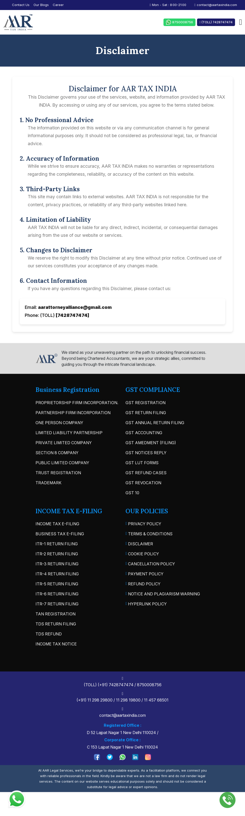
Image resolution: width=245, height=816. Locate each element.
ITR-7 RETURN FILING (57, 618)
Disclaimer (139, 558)
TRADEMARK (49, 497)
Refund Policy (143, 598)
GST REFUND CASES (146, 487)
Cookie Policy (142, 568)
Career (58, 5)
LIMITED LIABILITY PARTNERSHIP (69, 447)
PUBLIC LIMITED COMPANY (62, 477)
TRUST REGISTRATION (58, 487)
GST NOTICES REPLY (146, 467)
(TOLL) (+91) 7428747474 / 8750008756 (125, 696)
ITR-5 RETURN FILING (57, 598)
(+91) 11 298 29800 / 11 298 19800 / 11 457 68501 (125, 711)
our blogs (41, 5)
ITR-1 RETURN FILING (57, 558)
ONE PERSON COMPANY (59, 437)
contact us (21, 5)
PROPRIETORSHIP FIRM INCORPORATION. (77, 417)
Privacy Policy (143, 538)
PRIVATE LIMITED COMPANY (64, 457)
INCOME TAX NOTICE (56, 658)
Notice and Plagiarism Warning (163, 608)
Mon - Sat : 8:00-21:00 (168, 5)
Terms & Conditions (149, 548)
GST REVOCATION (143, 497)
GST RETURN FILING (146, 427)
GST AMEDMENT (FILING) (151, 457)
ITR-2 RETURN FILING (57, 568)
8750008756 (179, 22)
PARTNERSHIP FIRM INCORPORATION (73, 427)
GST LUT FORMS (142, 477)
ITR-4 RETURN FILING (57, 588)
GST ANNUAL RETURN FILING (155, 437)
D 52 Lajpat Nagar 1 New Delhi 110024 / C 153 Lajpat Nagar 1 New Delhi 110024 (125, 750)
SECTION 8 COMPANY (57, 467)
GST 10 (132, 507)
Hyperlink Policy (146, 619)
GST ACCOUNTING (144, 447)
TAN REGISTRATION (56, 628)
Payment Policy (145, 588)
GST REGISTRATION (146, 417)
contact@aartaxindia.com (215, 5)
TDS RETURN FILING (56, 638)
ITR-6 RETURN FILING (57, 608)
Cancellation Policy (150, 578)
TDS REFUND (49, 648)
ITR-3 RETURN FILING (57, 578)
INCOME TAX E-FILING (57, 538)
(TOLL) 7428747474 (218, 22)
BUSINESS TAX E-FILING (60, 548)
